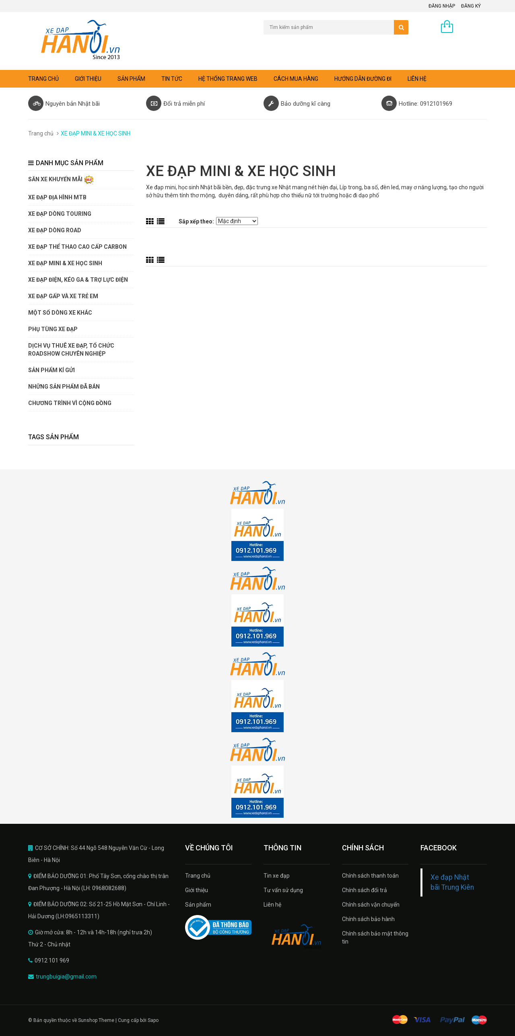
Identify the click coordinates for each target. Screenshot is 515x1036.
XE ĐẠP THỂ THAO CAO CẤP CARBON (77, 247)
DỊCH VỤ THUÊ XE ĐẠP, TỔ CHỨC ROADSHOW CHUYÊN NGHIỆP (71, 349)
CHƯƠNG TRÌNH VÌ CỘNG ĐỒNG (69, 403)
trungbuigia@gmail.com (66, 976)
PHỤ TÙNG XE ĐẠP (53, 329)
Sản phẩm (131, 79)
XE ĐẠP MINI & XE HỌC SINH (65, 263)
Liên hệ (417, 79)
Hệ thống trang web (228, 79)
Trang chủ (197, 875)
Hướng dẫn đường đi (362, 79)
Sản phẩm (198, 904)
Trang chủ (43, 79)
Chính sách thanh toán (370, 875)
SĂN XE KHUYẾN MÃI (61, 180)
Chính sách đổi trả (364, 890)
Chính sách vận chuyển (371, 904)
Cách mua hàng (296, 79)
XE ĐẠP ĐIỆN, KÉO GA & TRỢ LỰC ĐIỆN (78, 279)
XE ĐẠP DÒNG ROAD (54, 230)
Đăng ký (471, 6)
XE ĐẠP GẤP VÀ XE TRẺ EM (63, 296)
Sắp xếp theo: (196, 221)
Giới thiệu (88, 79)
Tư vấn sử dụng (283, 890)
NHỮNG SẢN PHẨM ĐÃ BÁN (64, 386)
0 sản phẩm (472, 27)
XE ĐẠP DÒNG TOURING (59, 214)
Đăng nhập (441, 6)
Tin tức (171, 79)
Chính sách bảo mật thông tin (375, 937)
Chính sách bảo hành (368, 919)
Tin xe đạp (277, 875)
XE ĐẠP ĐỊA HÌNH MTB (57, 197)
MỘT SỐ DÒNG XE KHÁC (60, 312)
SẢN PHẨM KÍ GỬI (51, 370)
